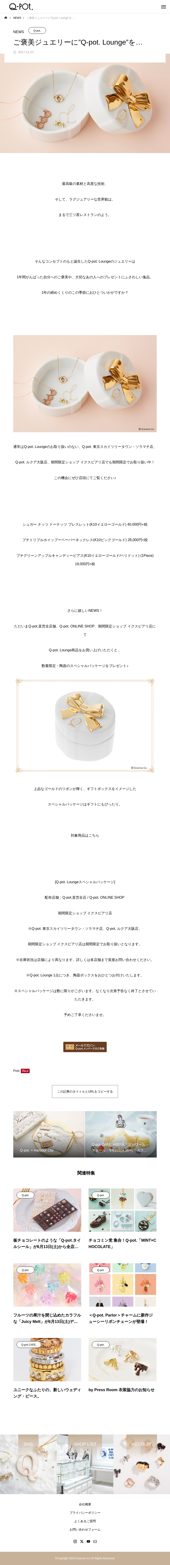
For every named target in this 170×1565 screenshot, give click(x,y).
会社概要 (85, 1504)
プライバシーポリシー (85, 1512)
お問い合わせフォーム (85, 1529)
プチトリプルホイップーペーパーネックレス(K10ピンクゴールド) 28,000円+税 (85, 540)
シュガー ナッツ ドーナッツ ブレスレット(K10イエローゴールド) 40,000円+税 (85, 524)
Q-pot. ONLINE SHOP (106, 897)
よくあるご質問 (85, 1521)
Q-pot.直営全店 (74, 897)
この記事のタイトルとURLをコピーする (85, 1091)
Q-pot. (37, 30)
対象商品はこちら (85, 835)
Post (16, 1070)
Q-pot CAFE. (29, 1344)
